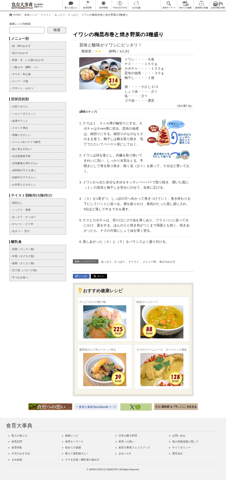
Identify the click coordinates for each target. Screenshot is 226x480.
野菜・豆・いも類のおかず (27, 60)
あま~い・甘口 (20, 231)
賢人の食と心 (17, 435)
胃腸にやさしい (21, 135)
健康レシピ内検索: (20, 23)
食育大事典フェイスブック (132, 447)
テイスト (133, 261)
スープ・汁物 (19, 81)
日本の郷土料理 (126, 435)
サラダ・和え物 (21, 74)
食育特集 (15, 447)
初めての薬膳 (71, 447)
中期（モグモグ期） (23, 256)
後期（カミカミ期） (23, 263)
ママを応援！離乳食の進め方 (81, 459)
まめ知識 (15, 459)
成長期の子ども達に (23, 170)
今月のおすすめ (19, 453)
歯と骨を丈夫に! (21, 149)
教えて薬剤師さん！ (75, 453)
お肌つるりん (19, 106)
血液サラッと (19, 120)
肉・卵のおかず (21, 45)
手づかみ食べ (19, 277)
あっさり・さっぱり (113, 261)
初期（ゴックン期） (23, 249)
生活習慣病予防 (21, 156)
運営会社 (176, 453)
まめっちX (123, 453)
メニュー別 (149, 261)
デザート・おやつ (22, 88)
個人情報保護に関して (184, 441)
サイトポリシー (180, 447)
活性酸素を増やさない (25, 163)
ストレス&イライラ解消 (25, 142)
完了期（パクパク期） (25, 270)
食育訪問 (15, 441)
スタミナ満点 (19, 127)
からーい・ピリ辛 (22, 224)
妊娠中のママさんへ (23, 177)
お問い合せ (177, 435)
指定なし (17, 202)
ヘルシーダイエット (23, 113)
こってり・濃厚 (21, 209)
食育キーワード (73, 441)
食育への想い (124, 441)
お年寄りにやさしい (23, 184)
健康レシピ (70, 435)
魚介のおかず (167, 261)
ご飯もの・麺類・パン (25, 67)
